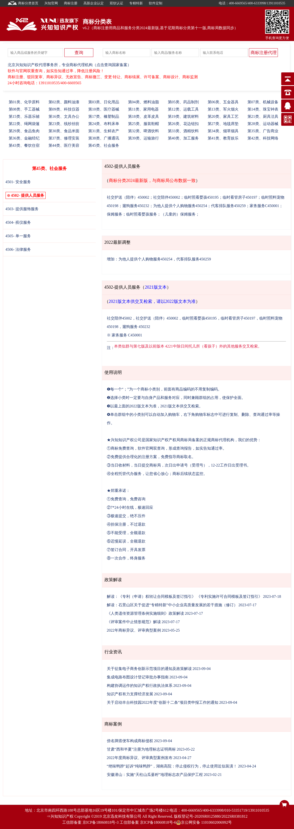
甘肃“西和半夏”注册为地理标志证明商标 (141, 749)
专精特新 (136, 3)
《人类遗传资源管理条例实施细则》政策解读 (145, 613)
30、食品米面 (63, 131)
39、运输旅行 (143, 138)
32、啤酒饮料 (143, 131)
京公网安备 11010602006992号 (204, 822)
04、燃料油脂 (143, 102)
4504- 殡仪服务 (18, 222)
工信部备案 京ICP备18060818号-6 (148, 822)
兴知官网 (51, 3)
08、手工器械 (24, 109)
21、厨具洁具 (262, 116)
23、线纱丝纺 (63, 124)
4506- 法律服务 (18, 249)
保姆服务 (114, 214)
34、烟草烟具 (223, 131)
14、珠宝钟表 (262, 109)
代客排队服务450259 (228, 206)
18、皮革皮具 (143, 116)
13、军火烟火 (223, 109)
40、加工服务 (183, 138)
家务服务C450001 (264, 206)
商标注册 (70, 3)
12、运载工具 (183, 109)
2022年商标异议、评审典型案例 (134, 630)
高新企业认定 (93, 3)
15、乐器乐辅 (24, 116)
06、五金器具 (223, 102)
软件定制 (155, 3)
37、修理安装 (63, 138)
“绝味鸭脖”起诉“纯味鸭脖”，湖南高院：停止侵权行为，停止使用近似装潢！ (172, 766)
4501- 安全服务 (18, 182)
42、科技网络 (262, 138)
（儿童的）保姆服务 (178, 214)
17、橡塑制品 (103, 116)
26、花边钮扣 (183, 124)
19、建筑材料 (183, 116)
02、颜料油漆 (63, 102)
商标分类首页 (23, 3)
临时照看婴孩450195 (201, 197)
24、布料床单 (103, 124)
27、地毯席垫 (223, 124)
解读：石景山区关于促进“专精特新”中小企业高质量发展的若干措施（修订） (172, 605)
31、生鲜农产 (103, 131)
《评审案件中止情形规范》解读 (134, 622)
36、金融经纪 (24, 138)
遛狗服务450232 (135, 206)
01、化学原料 (24, 102)
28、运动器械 (262, 124)
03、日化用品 (103, 102)
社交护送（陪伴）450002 (128, 197)
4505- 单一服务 (18, 236)
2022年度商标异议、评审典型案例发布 (139, 758)
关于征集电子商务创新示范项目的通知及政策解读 (149, 669)
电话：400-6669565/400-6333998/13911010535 (252, 3)
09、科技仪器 (63, 109)
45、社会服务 (103, 145)
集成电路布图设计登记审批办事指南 (138, 677)
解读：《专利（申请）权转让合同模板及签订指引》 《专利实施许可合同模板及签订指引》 (184, 596)
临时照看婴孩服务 (141, 214)
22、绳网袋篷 (24, 124)
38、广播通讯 (103, 138)
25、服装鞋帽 (143, 124)
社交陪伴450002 (166, 197)
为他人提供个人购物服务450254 (180, 206)
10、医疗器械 (103, 109)
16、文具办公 (63, 116)
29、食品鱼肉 (24, 131)
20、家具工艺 (223, 116)
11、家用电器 (143, 109)
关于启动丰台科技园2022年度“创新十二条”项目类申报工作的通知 (162, 702)
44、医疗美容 (63, 145)
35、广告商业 (262, 131)
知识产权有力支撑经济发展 (130, 694)
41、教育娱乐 (223, 138)
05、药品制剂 (183, 102)
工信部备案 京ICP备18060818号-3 (90, 822)
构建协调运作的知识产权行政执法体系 (139, 685)
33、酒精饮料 (183, 131)
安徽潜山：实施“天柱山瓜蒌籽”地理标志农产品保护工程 (155, 775)
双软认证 (116, 3)
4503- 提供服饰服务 (22, 209)
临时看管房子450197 (240, 197)
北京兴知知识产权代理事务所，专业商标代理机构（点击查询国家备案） (69, 65)
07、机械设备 (262, 102)
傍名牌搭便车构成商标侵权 (130, 741)
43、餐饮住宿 (24, 145)
